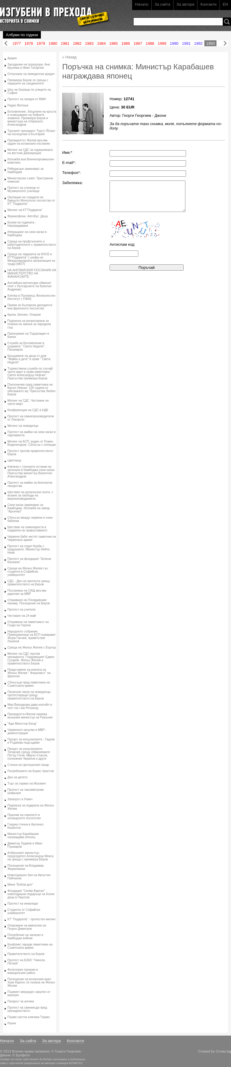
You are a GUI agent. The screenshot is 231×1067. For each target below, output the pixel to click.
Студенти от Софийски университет (23, 911)
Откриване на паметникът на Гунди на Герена (28, 623)
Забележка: (72, 183)
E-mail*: (69, 162)
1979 (40, 43)
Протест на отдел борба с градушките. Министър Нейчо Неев (28, 549)
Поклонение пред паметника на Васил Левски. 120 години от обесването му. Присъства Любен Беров (31, 389)
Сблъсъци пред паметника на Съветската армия (28, 684)
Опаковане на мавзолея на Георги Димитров (26, 927)
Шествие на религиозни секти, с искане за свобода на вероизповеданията (30, 495)
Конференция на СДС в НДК (27, 410)
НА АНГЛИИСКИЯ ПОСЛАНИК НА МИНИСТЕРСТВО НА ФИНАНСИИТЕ (31, 273)
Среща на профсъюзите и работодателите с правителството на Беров (31, 245)
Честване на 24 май (21, 615)
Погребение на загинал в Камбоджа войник (25, 936)
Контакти (208, 4)
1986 (125, 43)
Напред (225, 43)
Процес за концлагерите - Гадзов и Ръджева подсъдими (31, 741)
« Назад (69, 57)
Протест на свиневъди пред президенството (27, 1009)
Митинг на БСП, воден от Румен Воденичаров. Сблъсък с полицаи (31, 443)
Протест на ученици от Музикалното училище (23, 189)
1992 (198, 43)
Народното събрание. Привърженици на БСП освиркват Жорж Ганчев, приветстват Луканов (31, 636)
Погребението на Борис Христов (30, 771)
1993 (210, 43)
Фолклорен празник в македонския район (22, 971)
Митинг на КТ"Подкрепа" (24, 210)
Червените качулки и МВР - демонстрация (26, 731)
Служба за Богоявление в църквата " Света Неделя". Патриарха (26, 346)
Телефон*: (71, 172)
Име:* (67, 152)
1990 (174, 43)
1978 (28, 43)
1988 (150, 43)
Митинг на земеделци (22, 425)
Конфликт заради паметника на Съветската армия (29, 946)
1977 (16, 43)
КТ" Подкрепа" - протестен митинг (31, 919)
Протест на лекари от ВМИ (26, 99)
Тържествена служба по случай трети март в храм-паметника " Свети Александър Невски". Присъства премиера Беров (30, 373)
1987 (138, 43)
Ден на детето (17, 777)
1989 (162, 43)
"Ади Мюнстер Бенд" (22, 723)
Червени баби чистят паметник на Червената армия (31, 538)
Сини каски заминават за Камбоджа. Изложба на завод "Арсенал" (28, 508)
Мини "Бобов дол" (20, 884)
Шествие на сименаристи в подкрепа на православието (27, 528)
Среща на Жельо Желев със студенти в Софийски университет (27, 571)
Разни (11, 1023)
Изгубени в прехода (52, 12)
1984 (101, 43)
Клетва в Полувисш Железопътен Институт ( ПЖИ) (31, 297)
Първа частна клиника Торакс (28, 1017)
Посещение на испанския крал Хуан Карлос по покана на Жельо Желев (31, 982)
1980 (53, 43)
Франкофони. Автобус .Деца (27, 216)
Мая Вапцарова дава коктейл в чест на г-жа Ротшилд (29, 706)
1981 (65, 43)
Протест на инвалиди (22, 903)
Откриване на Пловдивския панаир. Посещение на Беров (28, 601)
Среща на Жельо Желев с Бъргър (31, 647)
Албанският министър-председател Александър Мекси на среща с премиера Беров (30, 856)
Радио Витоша (17, 105)
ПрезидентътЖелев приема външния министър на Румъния (30, 716)
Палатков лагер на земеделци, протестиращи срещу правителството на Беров (29, 695)
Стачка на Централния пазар (28, 764)
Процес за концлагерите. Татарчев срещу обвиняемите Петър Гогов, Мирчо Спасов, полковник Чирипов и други (28, 753)
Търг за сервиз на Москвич (26, 783)
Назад (6, 43)
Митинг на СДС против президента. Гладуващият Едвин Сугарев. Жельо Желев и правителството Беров (30, 658)
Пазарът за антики (20, 1001)
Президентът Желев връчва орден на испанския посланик (28, 142)
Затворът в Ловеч (20, 799)
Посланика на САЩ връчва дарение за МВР (26, 592)
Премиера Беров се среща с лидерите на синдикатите (27, 82)
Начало (141, 4)
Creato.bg (223, 1051)
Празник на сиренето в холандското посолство (24, 816)
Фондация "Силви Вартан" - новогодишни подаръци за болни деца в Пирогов (30, 894)
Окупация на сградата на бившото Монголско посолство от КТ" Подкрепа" (31, 200)
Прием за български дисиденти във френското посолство (29, 307)
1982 (77, 43)
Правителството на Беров (25, 954)
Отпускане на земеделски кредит (31, 74)
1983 (89, 43)
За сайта (162, 4)
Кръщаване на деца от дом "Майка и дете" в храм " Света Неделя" (28, 359)
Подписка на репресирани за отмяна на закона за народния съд (29, 324)
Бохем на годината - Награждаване (21, 224)
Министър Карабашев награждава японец (23, 835)
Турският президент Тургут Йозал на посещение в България (31, 132)
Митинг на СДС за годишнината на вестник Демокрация (30, 151)
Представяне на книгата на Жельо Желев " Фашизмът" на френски (29, 673)
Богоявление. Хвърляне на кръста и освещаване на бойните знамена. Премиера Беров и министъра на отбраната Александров (31, 118)
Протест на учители (21, 609)
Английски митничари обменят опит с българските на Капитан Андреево (29, 286)
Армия (12, 58)
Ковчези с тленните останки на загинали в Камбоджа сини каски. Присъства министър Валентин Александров (31, 471)
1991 (186, 43)
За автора (185, 4)
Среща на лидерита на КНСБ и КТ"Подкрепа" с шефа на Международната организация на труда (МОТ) (31, 259)
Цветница (14, 460)
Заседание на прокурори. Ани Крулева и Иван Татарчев (28, 66)
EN (225, 4)
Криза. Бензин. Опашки (24, 314)
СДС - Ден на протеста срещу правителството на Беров (28, 582)
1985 (113, 43)
